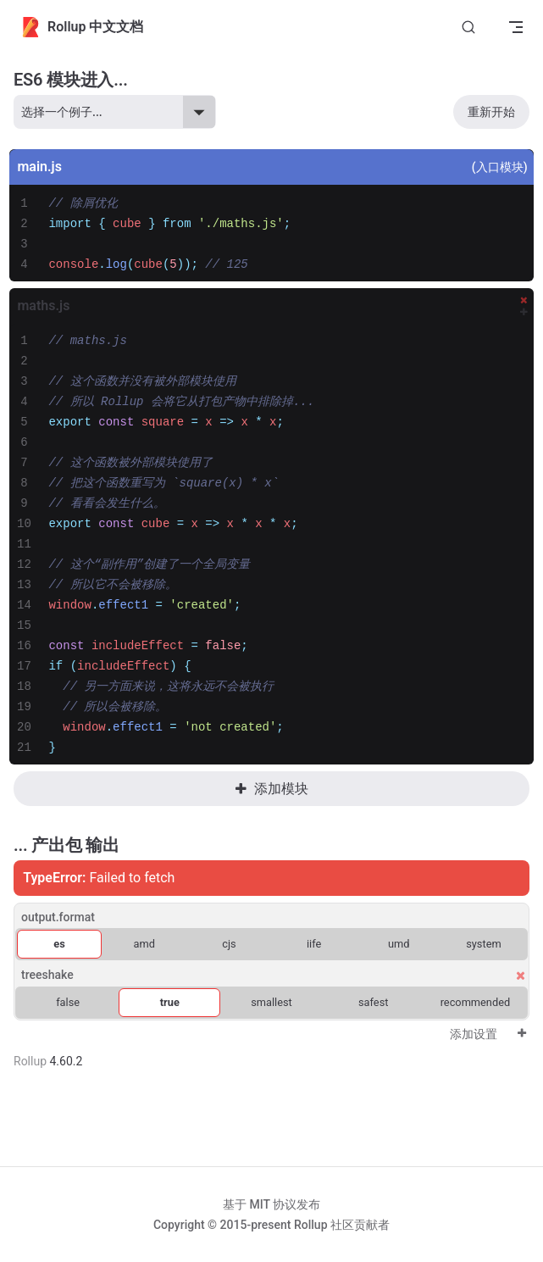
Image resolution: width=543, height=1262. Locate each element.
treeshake (47, 974)
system (483, 943)
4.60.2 (65, 1061)
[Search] (468, 27)
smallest (271, 1002)
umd (399, 943)
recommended (475, 1002)
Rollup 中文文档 (81, 27)
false (68, 1002)
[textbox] (285, 233)
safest (373, 1002)
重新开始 (491, 112)
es (58, 943)
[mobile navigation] (516, 27)
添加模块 (271, 789)
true (170, 1002)
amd (144, 943)
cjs (228, 943)
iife (314, 943)
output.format (58, 917)
